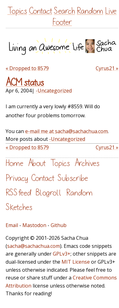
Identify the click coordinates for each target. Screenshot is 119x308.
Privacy (17, 178)
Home (14, 163)
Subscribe (72, 178)
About (37, 163)
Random (90, 11)
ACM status (25, 82)
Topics (17, 11)
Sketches (19, 207)
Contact (40, 11)
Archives (87, 163)
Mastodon (34, 225)
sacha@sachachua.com (33, 246)
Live (111, 11)
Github (58, 225)
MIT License (76, 261)
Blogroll (49, 193)
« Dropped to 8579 (27, 68)
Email (12, 225)
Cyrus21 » (107, 68)
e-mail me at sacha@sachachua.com (66, 131)
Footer (62, 22)
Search (64, 11)
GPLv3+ (62, 253)
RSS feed (18, 193)
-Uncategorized (54, 90)
